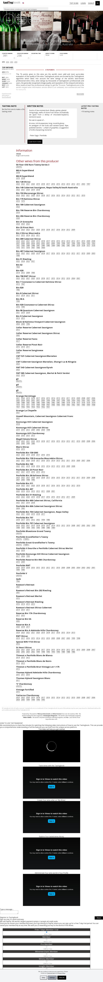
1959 (88, 405)
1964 (43, 248)
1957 (18, 407)
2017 (48, 184)
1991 (18, 245)
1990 (23, 245)
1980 (73, 245)
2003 (83, 184)
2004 (33, 243)
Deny (43, 977)
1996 (73, 243)
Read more (80, 94)
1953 (38, 407)
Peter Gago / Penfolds (38, 135)
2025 (18, 261)
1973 (23, 201)
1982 (63, 245)
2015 (3, 62)
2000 (53, 243)
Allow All (61, 977)
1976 (93, 245)
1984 (53, 245)
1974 (93, 402)
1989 (28, 245)
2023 (18, 184)
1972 (23, 405)
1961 (78, 405)
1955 (28, 407)
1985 (48, 245)
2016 (53, 184)
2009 (73, 229)
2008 (93, 241)
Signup (91, 3)
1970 (28, 248)
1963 (18, 267)
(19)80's (26, 545)
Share (99, 918)
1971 (23, 248)
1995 (78, 243)
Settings (52, 977)
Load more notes (34, 142)
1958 (93, 405)
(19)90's (26, 539)
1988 (33, 245)
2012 (73, 184)
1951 (48, 407)
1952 (43, 407)
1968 (43, 405)
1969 (38, 405)
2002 (43, 243)
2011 (78, 184)
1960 (83, 405)
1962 (73, 405)
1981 (68, 245)
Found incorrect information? (6, 95)
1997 (88, 184)
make (18, 109)
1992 (93, 243)
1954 (33, 407)
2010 (15, 62)
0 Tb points (50, 70)
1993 (88, 243)
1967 (33, 248)
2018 (18, 172)
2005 (28, 243)
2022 (23, 184)
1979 (78, 245)
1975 (18, 248)
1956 (23, 407)
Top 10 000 (74, 3)
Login (83, 3)
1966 (38, 248)
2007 (18, 243)
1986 (43, 245)
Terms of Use (51, 973)
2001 (48, 243)
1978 (83, 245)
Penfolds (36, 44)
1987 (38, 245)
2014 (7, 62)
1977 (88, 245)
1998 (63, 243)
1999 (58, 243)
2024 (18, 224)
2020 (33, 184)
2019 (18, 178)
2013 (11, 62)
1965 (58, 405)
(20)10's (19, 167)
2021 (28, 184)
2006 (23, 243)
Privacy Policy (61, 973)
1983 (58, 245)
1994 (83, 243)
